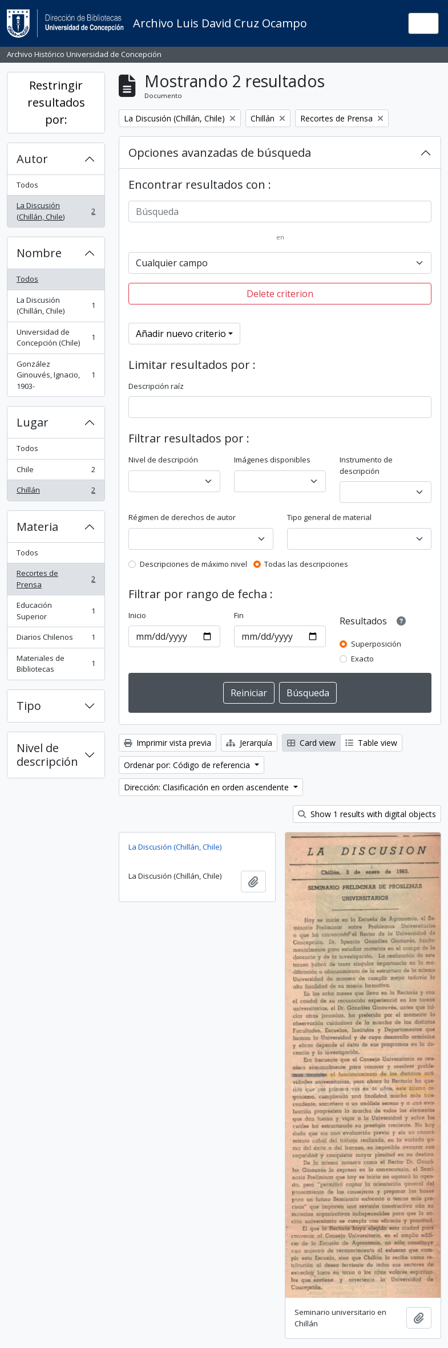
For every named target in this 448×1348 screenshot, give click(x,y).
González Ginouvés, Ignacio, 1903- (55, 375)
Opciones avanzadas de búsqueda (219, 152)
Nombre (39, 253)
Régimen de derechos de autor (182, 517)
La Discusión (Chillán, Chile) (55, 211)
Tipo (29, 705)
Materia (37, 526)
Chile (55, 472)
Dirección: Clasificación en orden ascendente (207, 787)
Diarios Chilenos (55, 639)
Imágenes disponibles (272, 459)
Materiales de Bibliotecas (55, 664)
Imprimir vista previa (167, 742)
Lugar (33, 422)
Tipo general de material (329, 517)
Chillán (55, 492)
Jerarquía (249, 742)
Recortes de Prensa (55, 579)
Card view (311, 742)
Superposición (376, 644)
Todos (27, 185)
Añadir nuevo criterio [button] (181, 333)
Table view (371, 742)
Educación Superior (55, 611)
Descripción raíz (156, 386)
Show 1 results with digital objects (367, 814)
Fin (239, 615)
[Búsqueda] (279, 211)
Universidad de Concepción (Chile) (55, 337)
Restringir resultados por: (56, 102)
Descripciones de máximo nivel (193, 564)
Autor (32, 159)
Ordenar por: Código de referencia (188, 765)
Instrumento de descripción (366, 465)
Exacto (362, 658)
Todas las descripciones (306, 564)
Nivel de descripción (47, 754)
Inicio (137, 615)
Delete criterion (280, 293)
